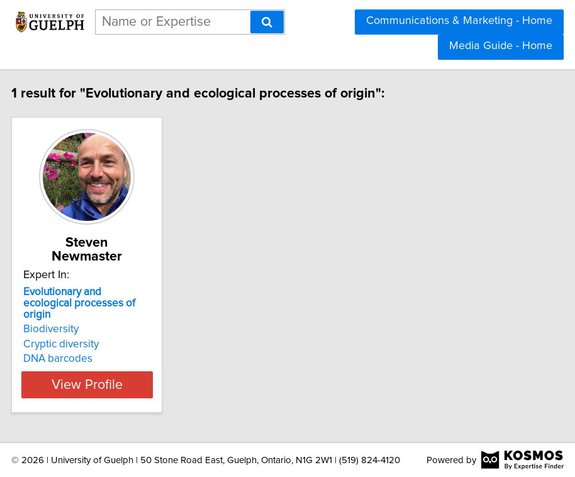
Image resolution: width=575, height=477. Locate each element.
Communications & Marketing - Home (459, 20)
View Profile (127, 384)
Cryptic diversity (101, 344)
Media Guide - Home (500, 46)
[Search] (267, 22)
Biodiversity (91, 329)
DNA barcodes (98, 358)
